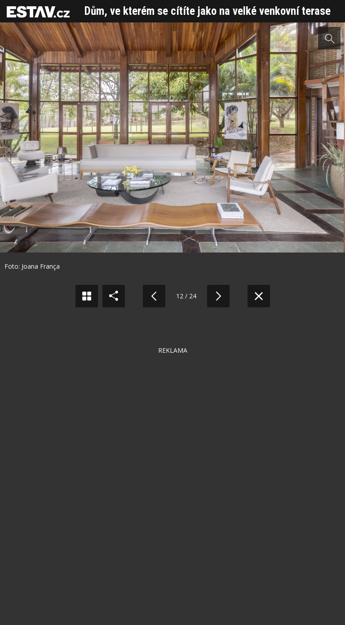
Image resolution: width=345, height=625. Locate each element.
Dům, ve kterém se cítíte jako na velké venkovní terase (207, 11)
